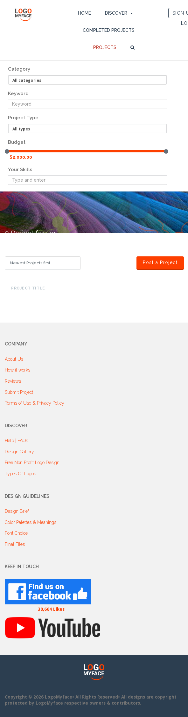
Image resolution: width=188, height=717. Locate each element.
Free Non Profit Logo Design (32, 462)
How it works (17, 369)
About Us (14, 359)
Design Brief (17, 511)
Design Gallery (19, 451)
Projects (104, 47)
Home (84, 13)
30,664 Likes (51, 609)
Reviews (13, 381)
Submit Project (19, 392)
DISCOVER (116, 13)
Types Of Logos (20, 473)
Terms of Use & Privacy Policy (34, 403)
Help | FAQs (16, 440)
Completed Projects (109, 30)
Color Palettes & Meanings (30, 522)
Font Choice (16, 533)
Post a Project (163, 262)
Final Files (15, 544)
